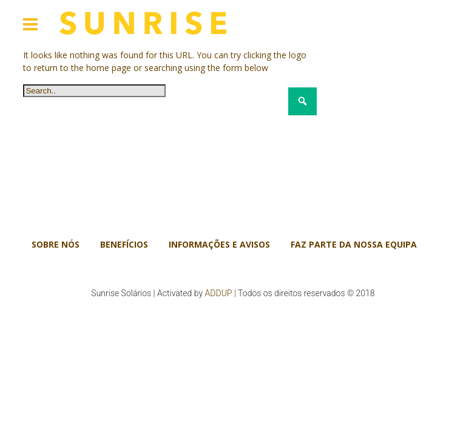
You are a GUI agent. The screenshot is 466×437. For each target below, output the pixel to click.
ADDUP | (220, 293)
